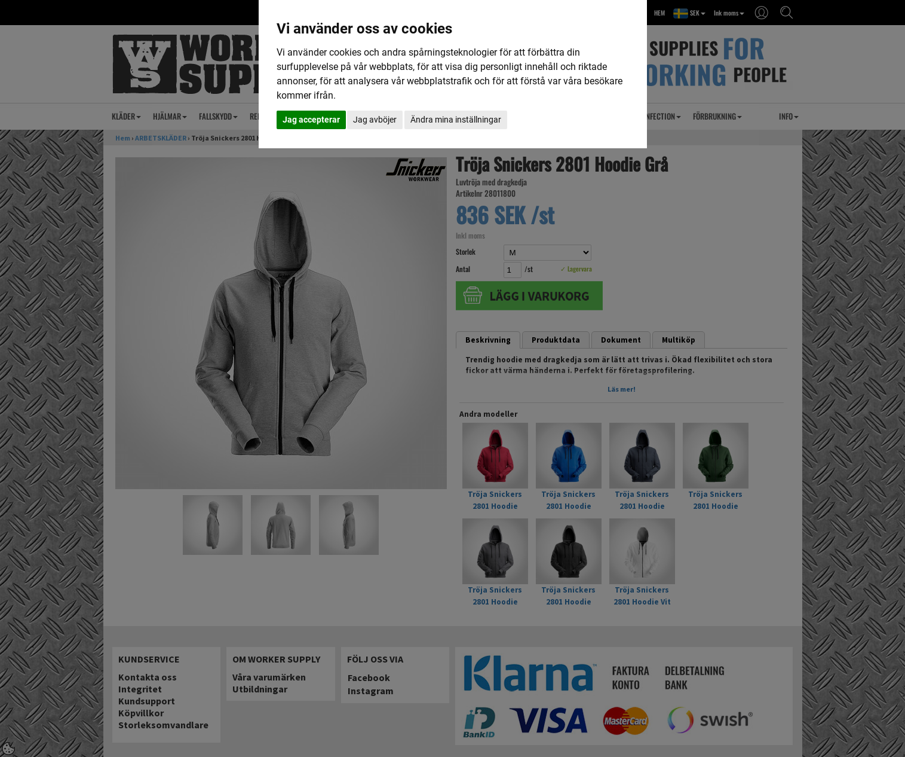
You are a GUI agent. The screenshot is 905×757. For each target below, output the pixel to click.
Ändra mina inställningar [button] (455, 119)
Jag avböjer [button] (375, 119)
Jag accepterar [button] (311, 119)
